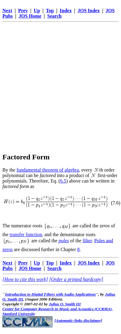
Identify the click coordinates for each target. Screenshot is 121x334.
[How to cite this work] (25, 279)
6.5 (63, 180)
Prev (23, 10)
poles (64, 240)
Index (66, 10)
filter (87, 240)
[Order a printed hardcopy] (76, 279)
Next (7, 10)
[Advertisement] (57, 81)
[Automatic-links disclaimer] (78, 320)
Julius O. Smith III (65, 304)
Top (50, 10)
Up (37, 10)
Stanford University (18, 313)
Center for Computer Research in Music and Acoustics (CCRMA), (57, 309)
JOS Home (30, 16)
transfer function (26, 234)
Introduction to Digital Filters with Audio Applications (50, 294)
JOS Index (89, 10)
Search (54, 16)
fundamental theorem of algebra (47, 169)
